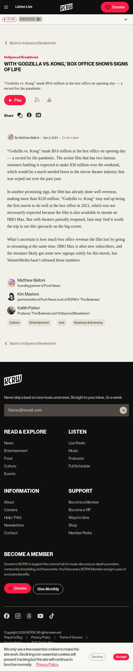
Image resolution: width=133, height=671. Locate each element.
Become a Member (84, 502)
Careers (10, 510)
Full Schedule (79, 466)
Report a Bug (13, 637)
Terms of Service (68, 637)
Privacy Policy (38, 637)
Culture (14, 322)
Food (8, 458)
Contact (11, 533)
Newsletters (14, 525)
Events (9, 473)
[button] (30, 19)
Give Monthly (48, 589)
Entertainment (39, 322)
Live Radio (77, 443)
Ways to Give (79, 517)
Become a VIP (80, 510)
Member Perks (80, 533)
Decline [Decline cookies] (97, 657)
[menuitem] (49, 100)
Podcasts (76, 458)
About (9, 502)
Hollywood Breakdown (21, 57)
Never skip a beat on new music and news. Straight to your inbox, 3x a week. (63, 397)
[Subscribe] (123, 410)
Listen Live (23, 7)
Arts (61, 322)
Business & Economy (88, 322)
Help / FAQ (12, 517)
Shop (73, 525)
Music (73, 450)
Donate (115, 7)
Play (14, 100)
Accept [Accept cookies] (121, 657)
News (8, 443)
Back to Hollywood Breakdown (30, 43)
